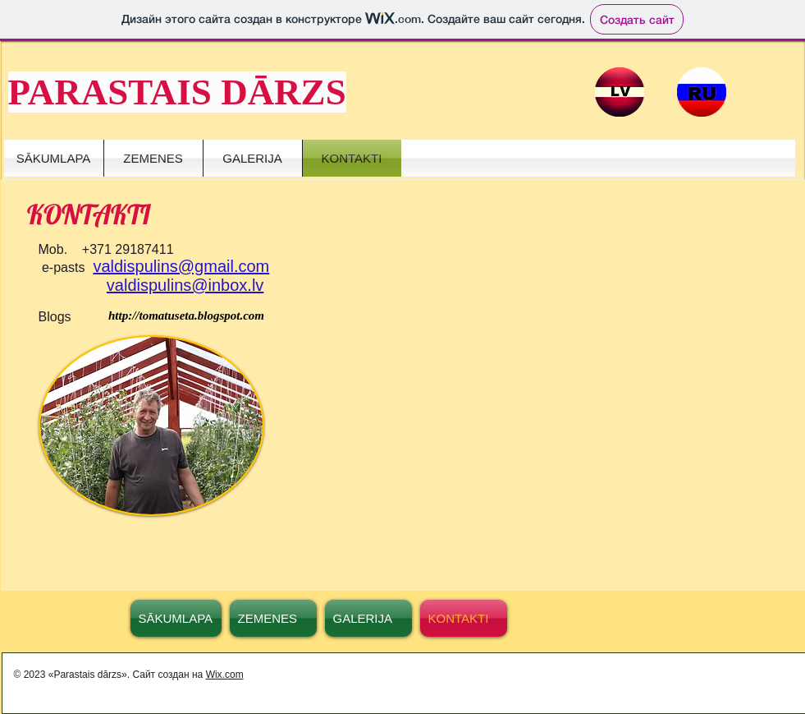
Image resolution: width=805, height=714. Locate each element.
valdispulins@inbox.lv (185, 285)
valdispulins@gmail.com (181, 266)
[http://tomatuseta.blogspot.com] (186, 315)
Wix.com (225, 674)
